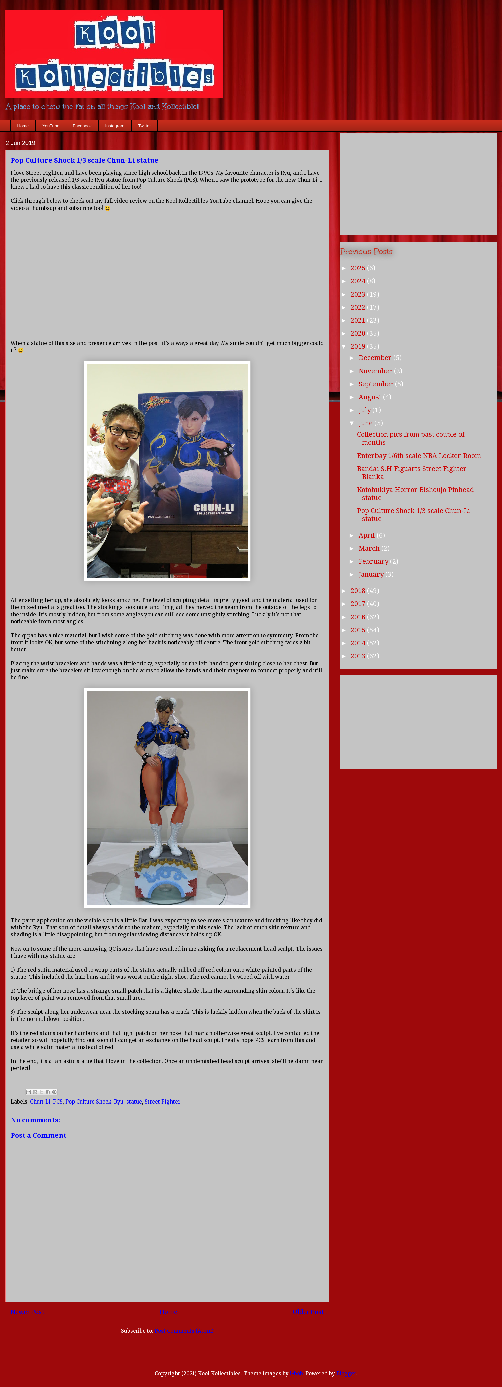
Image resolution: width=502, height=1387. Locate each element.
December (376, 358)
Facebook (82, 125)
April (367, 535)
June (366, 423)
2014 (359, 643)
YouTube (50, 125)
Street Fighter (162, 1101)
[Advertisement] (418, 183)
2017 (359, 604)
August (371, 397)
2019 (359, 346)
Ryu (118, 1101)
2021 (359, 320)
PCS (58, 1101)
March (370, 548)
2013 (359, 656)
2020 (359, 333)
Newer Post (28, 1312)
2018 (359, 591)
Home (23, 125)
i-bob (296, 1373)
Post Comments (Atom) (184, 1331)
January (372, 574)
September (377, 384)
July (365, 410)
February (374, 561)
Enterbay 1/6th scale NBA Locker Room (419, 456)
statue (134, 1101)
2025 (359, 268)
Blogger (346, 1373)
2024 (359, 281)
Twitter (144, 125)
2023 (359, 294)
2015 (359, 630)
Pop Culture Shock (88, 1101)
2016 (359, 617)
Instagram (114, 125)
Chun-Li (40, 1101)
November (376, 371)
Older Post (308, 1312)
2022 (359, 307)
